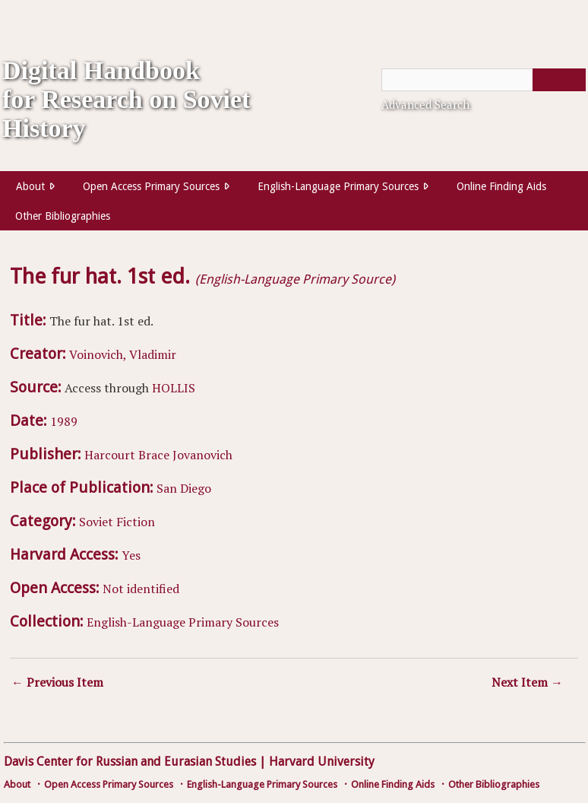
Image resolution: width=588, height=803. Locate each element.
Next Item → (527, 682)
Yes (131, 555)
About (30, 186)
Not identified (141, 588)
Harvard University (322, 761)
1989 (63, 421)
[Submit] (559, 79)
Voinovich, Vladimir (122, 354)
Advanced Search (425, 104)
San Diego (183, 488)
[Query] (483, 79)
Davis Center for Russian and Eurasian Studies (130, 761)
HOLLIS (173, 387)
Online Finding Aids (501, 186)
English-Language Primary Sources (338, 186)
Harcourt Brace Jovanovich (158, 454)
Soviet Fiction (117, 521)
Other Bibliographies (62, 216)
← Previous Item (57, 682)
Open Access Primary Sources (151, 186)
